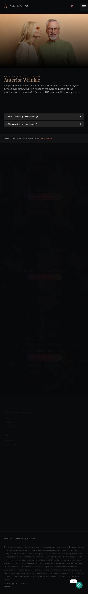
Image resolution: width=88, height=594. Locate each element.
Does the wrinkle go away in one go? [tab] (43, 116)
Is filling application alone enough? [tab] (43, 124)
